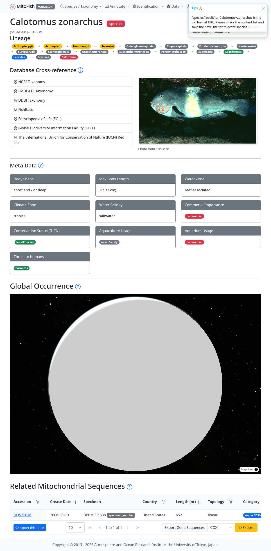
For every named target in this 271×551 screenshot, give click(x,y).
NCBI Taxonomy (29, 81)
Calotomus (69, 57)
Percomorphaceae (173, 52)
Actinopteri (53, 46)
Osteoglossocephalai (140, 46)
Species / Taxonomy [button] (79, 6)
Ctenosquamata (58, 52)
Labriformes (233, 52)
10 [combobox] (71, 527)
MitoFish (32, 6)
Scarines (43, 57)
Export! (246, 527)
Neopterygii (81, 46)
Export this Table (30, 528)
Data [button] (173, 6)
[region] (135, 384)
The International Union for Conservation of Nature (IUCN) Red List (69, 140)
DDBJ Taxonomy (29, 100)
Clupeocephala (177, 46)
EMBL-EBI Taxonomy (33, 91)
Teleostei (108, 46)
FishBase (23, 109)
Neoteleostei (247, 46)
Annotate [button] (115, 6)
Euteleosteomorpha (212, 46)
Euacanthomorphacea (134, 52)
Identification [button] (146, 6)
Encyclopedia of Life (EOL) (37, 118)
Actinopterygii (23, 46)
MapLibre (247, 469)
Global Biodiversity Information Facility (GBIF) (54, 128)
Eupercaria (205, 52)
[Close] (263, 8)
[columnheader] (63, 502)
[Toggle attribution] (256, 469)
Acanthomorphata (94, 52)
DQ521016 (22, 514)
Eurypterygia (26, 52)
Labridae (19, 57)
